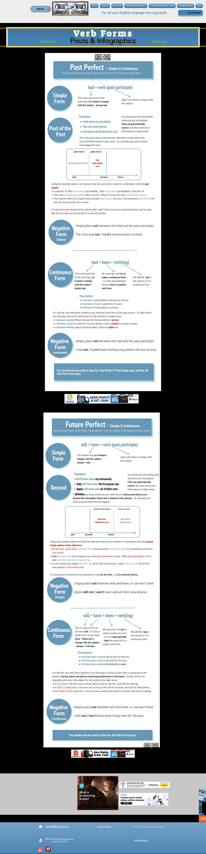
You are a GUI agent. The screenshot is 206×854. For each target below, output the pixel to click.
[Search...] (41, 9)
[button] (117, 6)
